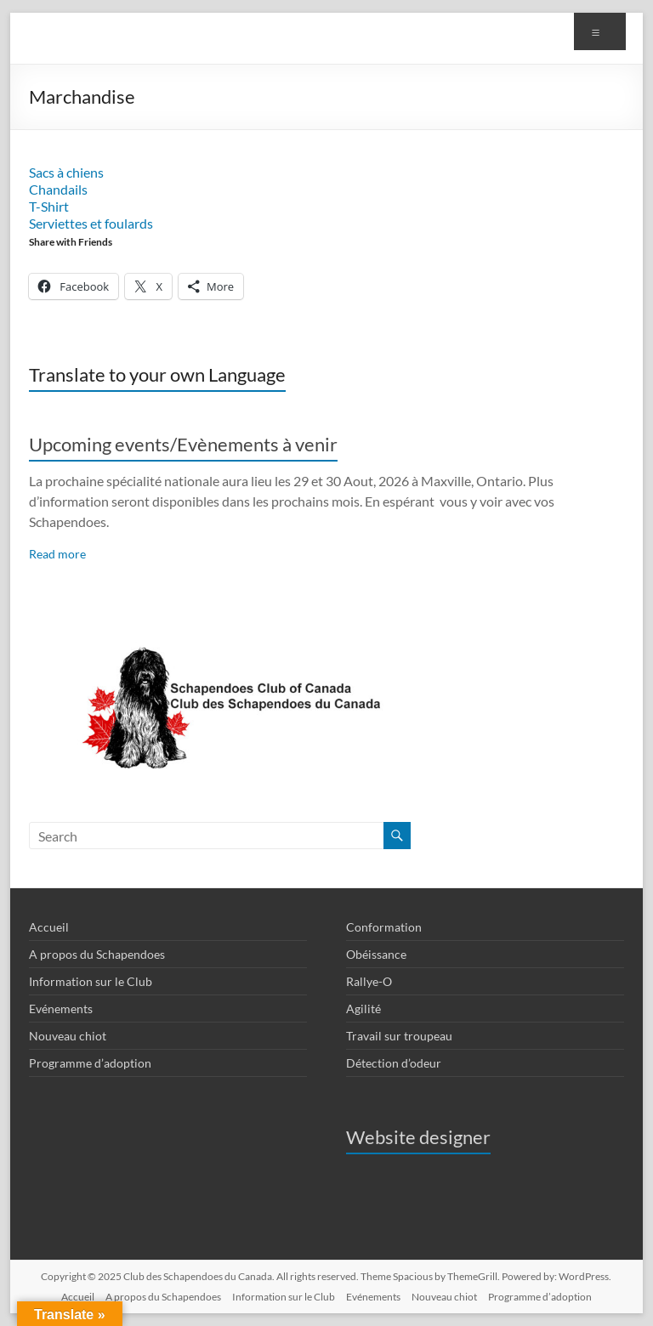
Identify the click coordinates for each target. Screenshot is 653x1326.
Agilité (363, 1008)
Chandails (58, 189)
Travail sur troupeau (399, 1035)
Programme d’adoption (90, 1063)
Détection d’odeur (393, 1063)
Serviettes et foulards (91, 223)
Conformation (384, 927)
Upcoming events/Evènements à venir (183, 444)
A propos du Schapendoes (97, 954)
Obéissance (376, 954)
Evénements (61, 1008)
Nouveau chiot (67, 1035)
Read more (57, 554)
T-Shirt (49, 206)
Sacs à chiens (66, 172)
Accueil (49, 927)
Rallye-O (369, 981)
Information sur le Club (90, 981)
